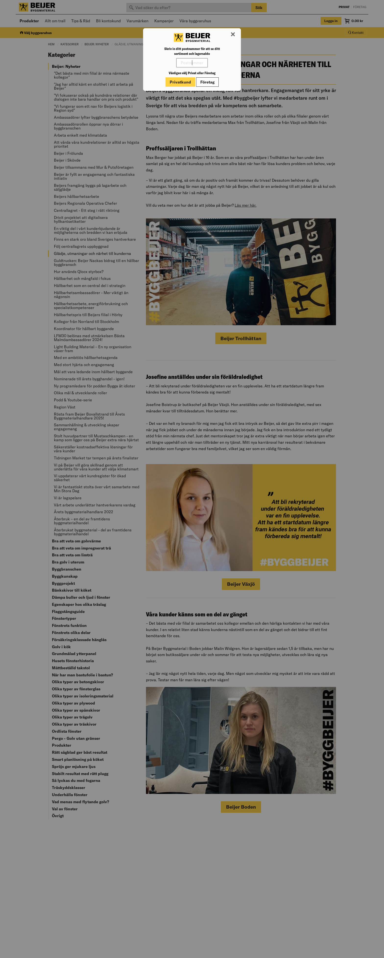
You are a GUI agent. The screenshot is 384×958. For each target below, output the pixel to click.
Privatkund (180, 82)
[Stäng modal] (233, 34)
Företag (207, 82)
